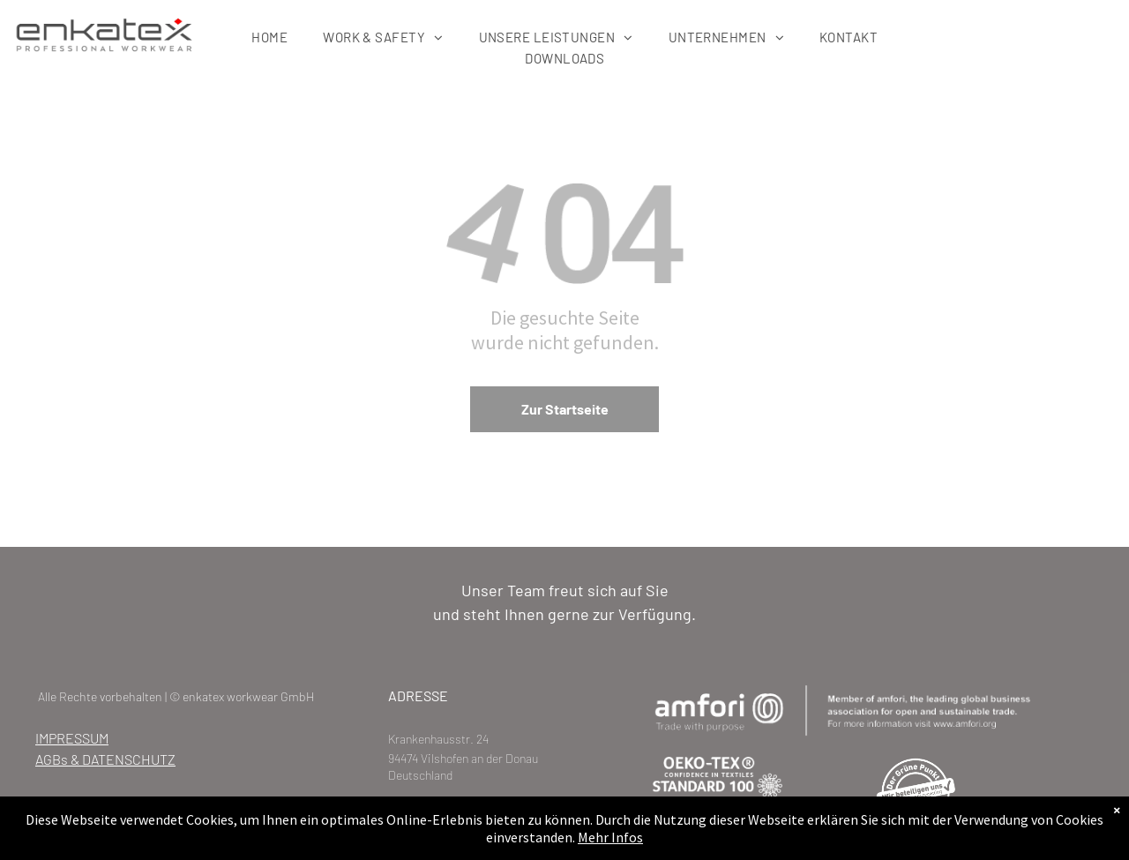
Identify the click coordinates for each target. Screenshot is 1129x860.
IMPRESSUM (71, 737)
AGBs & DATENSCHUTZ (105, 759)
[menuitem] (269, 37)
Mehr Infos (610, 841)
